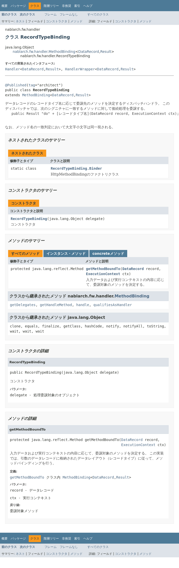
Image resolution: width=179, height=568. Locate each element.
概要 (5, 6)
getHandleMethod (56, 305)
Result (105, 52)
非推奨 (66, 6)
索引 (77, 6)
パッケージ (18, 6)
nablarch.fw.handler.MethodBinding (44, 52)
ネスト (20, 21)
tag (32, 85)
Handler (12, 69)
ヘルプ (87, 6)
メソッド (76, 21)
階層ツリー (51, 6)
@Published (15, 85)
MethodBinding (36, 95)
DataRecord (88, 52)
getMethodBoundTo (103, 269)
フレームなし (69, 14)
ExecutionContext (103, 274)
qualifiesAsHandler (112, 305)
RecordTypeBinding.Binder (76, 168)
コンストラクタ (56, 21)
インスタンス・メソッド (66, 253)
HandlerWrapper (80, 69)
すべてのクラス (98, 14)
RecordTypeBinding (29, 219)
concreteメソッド (108, 253)
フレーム (50, 14)
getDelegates (23, 305)
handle (82, 305)
